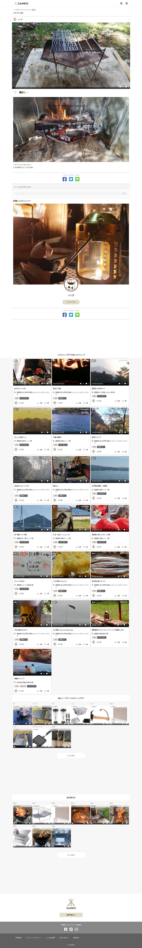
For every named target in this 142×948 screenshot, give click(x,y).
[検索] (121, 3)
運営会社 (76, 938)
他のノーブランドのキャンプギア (71, 698)
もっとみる (71, 755)
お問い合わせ (64, 938)
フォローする (71, 302)
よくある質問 (50, 938)
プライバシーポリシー (33, 938)
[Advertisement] (71, 336)
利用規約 (19, 938)
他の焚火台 (71, 798)
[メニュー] (127, 3)
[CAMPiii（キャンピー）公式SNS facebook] (65, 929)
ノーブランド (16, 706)
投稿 (123, 193)
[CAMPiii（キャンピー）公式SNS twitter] (71, 929)
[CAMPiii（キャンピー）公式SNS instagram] (76, 929)
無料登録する (71, 915)
